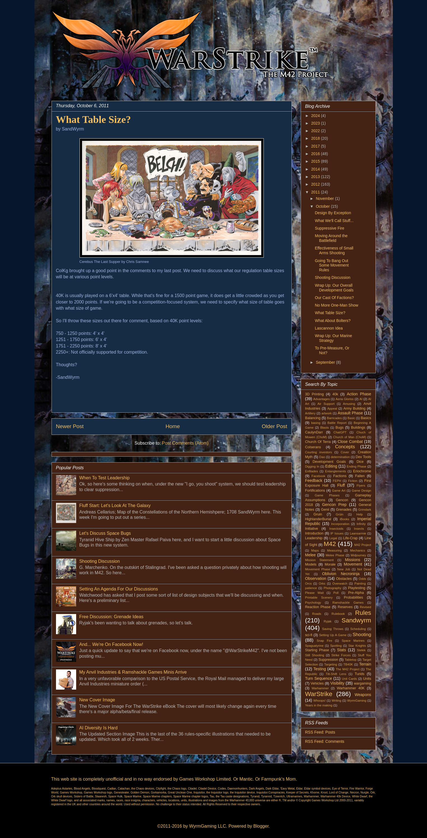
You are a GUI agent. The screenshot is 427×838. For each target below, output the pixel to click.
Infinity (361, 524)
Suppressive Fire (329, 228)
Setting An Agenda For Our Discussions (118, 589)
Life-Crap (350, 538)
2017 (316, 146)
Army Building (354, 408)
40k (335, 394)
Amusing (349, 403)
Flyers (361, 485)
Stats (341, 650)
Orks (322, 583)
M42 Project (362, 545)
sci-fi (308, 635)
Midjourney (358, 555)
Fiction (352, 480)
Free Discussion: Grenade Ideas (111, 616)
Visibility (337, 683)
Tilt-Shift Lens (336, 674)
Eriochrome (362, 471)
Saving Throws (332, 629)
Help (359, 514)
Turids (360, 674)
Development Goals (329, 462)
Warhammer (320, 688)
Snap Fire (324, 640)
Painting (360, 583)
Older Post (274, 426)
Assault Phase (350, 413)
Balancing (313, 418)
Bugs (339, 427)
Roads (316, 613)
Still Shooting (314, 655)
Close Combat (350, 441)
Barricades (334, 418)
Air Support (326, 403)
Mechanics (357, 550)
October (323, 206)
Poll (336, 592)
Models (311, 564)
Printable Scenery (319, 597)
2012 (316, 184)
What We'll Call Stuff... (334, 220)
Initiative (311, 529)
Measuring (334, 550)
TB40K (348, 664)
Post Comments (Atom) (185, 443)
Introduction (314, 533)
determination (340, 457)
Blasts (324, 427)
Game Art (339, 490)
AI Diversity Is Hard (98, 727)
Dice (359, 462)
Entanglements (335, 471)
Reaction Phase (318, 607)
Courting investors (318, 452)
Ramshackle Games (347, 602)
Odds (362, 578)
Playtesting (356, 588)
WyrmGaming (356, 700)
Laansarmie (358, 533)
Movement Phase (317, 569)
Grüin (339, 514)
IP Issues (337, 533)
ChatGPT (340, 432)
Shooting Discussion (99, 561)
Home (172, 426)
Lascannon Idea (329, 328)
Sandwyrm (356, 620)
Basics (366, 418)
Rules (363, 612)
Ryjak (328, 621)
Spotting (336, 645)
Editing (331, 466)
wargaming (362, 683)
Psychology (313, 602)
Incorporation (340, 524)
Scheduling (358, 629)
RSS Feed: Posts (320, 732)
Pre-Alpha (356, 593)
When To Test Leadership (104, 477)
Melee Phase (335, 555)
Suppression (328, 660)
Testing (320, 669)
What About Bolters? (333, 320)
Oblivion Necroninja (341, 573)
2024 (316, 115)
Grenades (343, 510)
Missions (352, 559)
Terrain (365, 664)
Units (367, 679)
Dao (322, 457)
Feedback (313, 480)
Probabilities (353, 597)
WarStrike (318, 693)
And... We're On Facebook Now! (111, 644)
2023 (316, 123)
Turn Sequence (318, 678)
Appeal (332, 408)
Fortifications (315, 490)
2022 (316, 131)
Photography (332, 588)
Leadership (314, 538)
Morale (330, 564)
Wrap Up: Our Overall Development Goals (334, 287)
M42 (330, 543)
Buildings (358, 427)
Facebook (318, 476)
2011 (316, 192)
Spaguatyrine (314, 645)
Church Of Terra (318, 442)
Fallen (360, 476)
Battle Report (337, 422)
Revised (365, 607)
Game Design (361, 490)
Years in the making (319, 705)
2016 (316, 153)
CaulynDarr (314, 432)
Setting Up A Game (333, 635)
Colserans (313, 447)
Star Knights (357, 645)
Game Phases (327, 495)
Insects (359, 528)
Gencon (342, 500)
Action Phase (359, 394)
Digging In (312, 466)
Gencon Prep (334, 504)
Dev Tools (363, 457)
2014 (316, 169)
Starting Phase (317, 650)
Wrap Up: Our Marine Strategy (333, 338)
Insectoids (336, 528)
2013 (316, 176)
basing (315, 422)
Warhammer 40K (351, 688)
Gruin (317, 514)
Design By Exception (333, 213)
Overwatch (339, 583)
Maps (315, 550)
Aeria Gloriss (345, 399)
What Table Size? (330, 313)
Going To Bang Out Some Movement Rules (332, 265)
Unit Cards (349, 678)
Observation (315, 578)
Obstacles (344, 579)
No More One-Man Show (336, 305)
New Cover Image (97, 699)
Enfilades (311, 471)
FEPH (337, 480)
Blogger (261, 826)
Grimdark (364, 509)
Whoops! (319, 700)
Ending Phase (356, 466)
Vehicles (317, 683)
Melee (310, 555)
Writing (336, 700)
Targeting (330, 664)
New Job (343, 569)
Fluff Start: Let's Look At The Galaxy (115, 505)
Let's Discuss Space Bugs (105, 533)
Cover (345, 452)
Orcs (308, 583)
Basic (351, 418)
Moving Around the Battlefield (331, 238)
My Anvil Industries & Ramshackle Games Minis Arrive (133, 672)
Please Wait (314, 592)
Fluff (341, 485)
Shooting (362, 634)
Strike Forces (341, 655)
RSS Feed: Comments (324, 741)
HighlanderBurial (318, 519)
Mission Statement (319, 560)
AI (361, 399)
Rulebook (338, 613)
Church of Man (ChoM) (349, 437)
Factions (340, 476)
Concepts (345, 446)
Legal (333, 538)
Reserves (345, 607)
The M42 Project (348, 669)
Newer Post (70, 426)
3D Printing (314, 394)
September (326, 362)
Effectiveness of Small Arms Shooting (334, 250)
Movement (353, 564)
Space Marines (353, 640)
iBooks (344, 519)
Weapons (363, 694)
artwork (326, 413)
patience (311, 588)
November (325, 198)
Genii (325, 510)
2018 (316, 138)
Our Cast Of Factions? (334, 297)
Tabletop (350, 659)
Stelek (361, 650)
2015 (316, 161)
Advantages (321, 399)
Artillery (310, 413)
